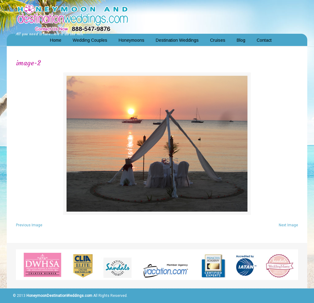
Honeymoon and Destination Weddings (72, 17)
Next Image (288, 225)
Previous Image (29, 225)
